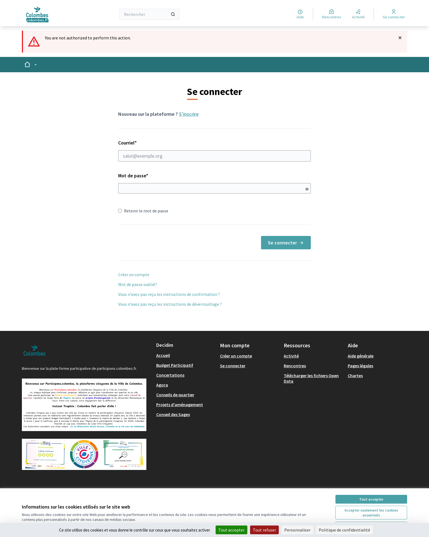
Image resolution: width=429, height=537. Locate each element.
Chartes (355, 375)
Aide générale (360, 356)
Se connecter (286, 242)
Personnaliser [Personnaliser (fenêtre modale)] (297, 530)
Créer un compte (133, 274)
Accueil (163, 355)
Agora (162, 385)
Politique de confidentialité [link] (344, 530)
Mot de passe (133, 175)
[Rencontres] (331, 14)
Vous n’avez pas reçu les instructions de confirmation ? (169, 294)
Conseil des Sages (173, 414)
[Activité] (358, 14)
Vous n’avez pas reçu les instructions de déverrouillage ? (170, 304)
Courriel (214, 150)
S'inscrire (189, 114)
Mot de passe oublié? (137, 284)
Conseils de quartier (175, 394)
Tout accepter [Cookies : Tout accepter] (231, 530)
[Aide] (300, 14)
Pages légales (360, 365)
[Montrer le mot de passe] (307, 189)
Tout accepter (371, 499)
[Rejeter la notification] (400, 38)
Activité (291, 356)
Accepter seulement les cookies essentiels (371, 513)
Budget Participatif (174, 365)
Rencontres (295, 365)
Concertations (170, 375)
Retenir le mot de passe (143, 210)
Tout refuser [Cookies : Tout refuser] (264, 530)
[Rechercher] (149, 14)
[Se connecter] (394, 14)
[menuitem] (186, 355)
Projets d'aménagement (179, 404)
